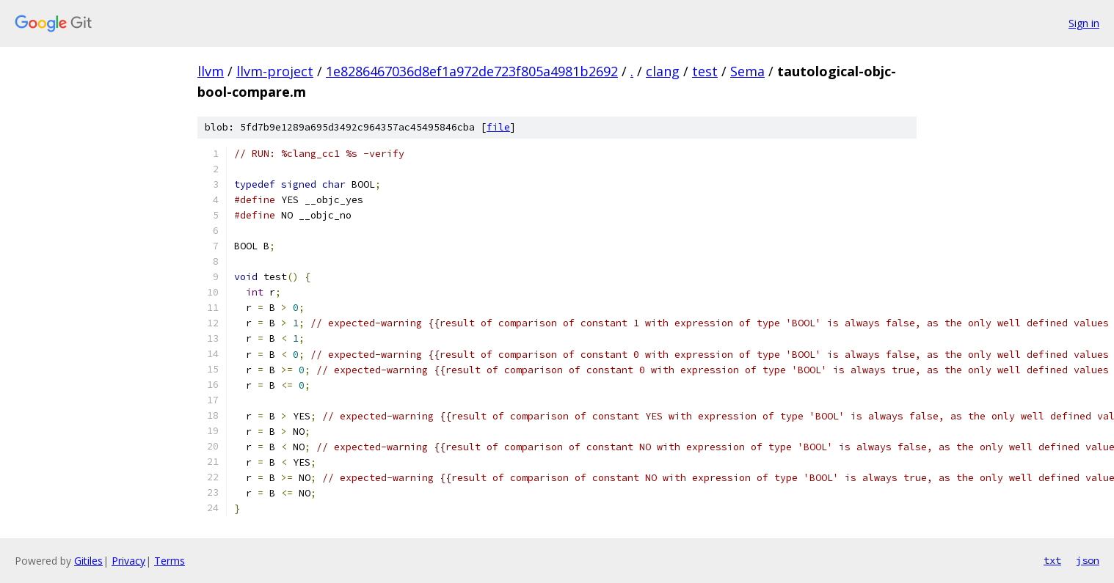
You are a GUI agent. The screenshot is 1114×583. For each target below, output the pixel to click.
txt (1052, 560)
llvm (210, 71)
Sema (747, 71)
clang (663, 71)
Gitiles (88, 561)
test (705, 71)
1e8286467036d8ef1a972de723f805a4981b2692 (472, 71)
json (1087, 560)
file (498, 127)
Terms (169, 561)
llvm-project (274, 71)
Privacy (128, 561)
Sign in (1084, 23)
